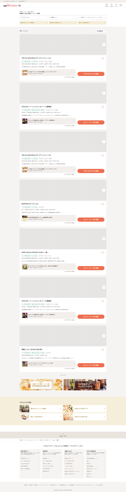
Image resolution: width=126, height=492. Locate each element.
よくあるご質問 (98, 485)
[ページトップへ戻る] (63, 435)
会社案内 (26, 485)
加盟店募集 (72, 485)
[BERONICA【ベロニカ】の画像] (63, 190)
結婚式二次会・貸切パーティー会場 (47, 440)
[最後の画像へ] (104, 45)
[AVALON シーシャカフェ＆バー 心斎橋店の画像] (63, 93)
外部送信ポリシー (54, 485)
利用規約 (31, 485)
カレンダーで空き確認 (91, 122)
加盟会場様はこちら (64, 485)
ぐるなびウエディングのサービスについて (85, 485)
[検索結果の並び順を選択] (101, 31)
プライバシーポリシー (44, 485)
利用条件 (36, 485)
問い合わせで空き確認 (91, 74)
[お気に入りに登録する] (102, 58)
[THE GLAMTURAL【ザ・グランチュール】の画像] (63, 44)
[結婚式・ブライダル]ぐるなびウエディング (29, 440)
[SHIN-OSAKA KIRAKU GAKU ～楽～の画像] (63, 239)
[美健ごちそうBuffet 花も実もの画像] (63, 336)
